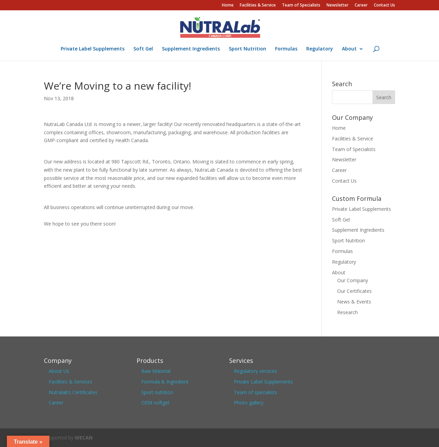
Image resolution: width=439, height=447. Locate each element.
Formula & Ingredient (165, 381)
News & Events (354, 301)
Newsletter (337, 5)
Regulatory (319, 49)
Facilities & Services (70, 381)
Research (347, 312)
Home (228, 5)
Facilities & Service (258, 5)
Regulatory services (255, 371)
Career (361, 5)
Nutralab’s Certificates (73, 392)
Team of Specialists (301, 5)
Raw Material (155, 371)
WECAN (84, 437)
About (349, 49)
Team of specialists (255, 392)
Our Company (352, 280)
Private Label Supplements (92, 49)
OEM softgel (155, 402)
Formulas (286, 49)
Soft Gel (143, 49)
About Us (59, 371)
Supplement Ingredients (191, 49)
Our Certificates (354, 291)
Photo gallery (248, 402)
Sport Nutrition (247, 49)
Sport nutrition (157, 392)
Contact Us (384, 5)
